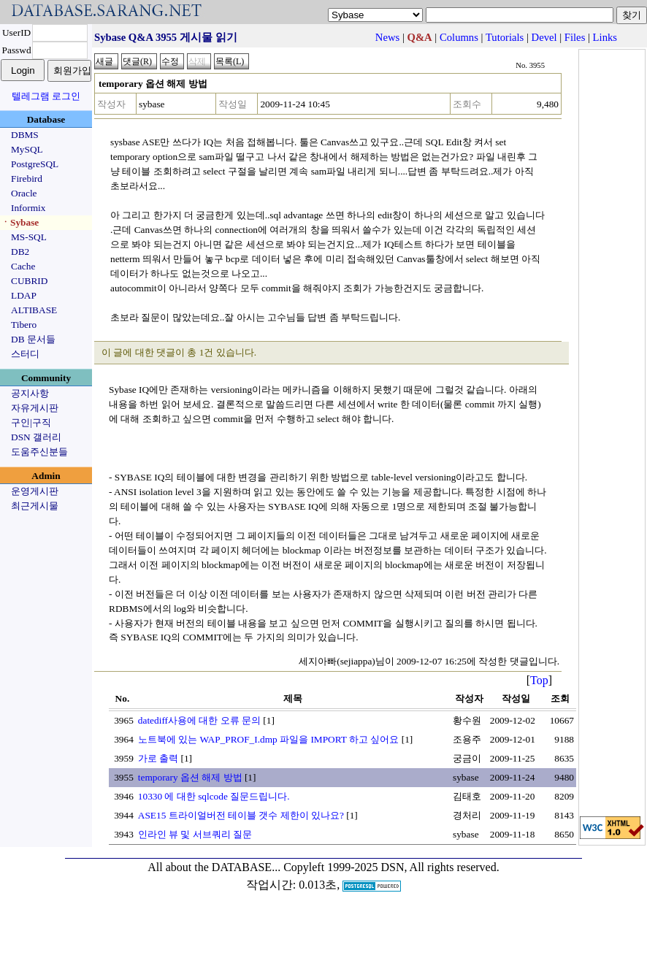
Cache (23, 266)
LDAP (24, 295)
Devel (544, 37)
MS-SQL (29, 236)
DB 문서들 (33, 339)
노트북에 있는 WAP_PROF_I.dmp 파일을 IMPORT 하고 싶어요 (268, 739)
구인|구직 (31, 422)
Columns (459, 37)
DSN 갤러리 (36, 437)
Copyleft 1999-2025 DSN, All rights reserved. (391, 867)
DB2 (20, 251)
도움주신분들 (39, 451)
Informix (28, 207)
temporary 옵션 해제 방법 (190, 777)
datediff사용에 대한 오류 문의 (199, 720)
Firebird (26, 178)
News (387, 37)
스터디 (25, 353)
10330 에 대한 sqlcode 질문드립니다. (214, 796)
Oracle (24, 193)
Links (605, 37)
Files (575, 37)
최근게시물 (34, 505)
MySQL (27, 149)
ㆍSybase (20, 222)
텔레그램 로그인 (46, 96)
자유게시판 (34, 407)
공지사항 (30, 393)
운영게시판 (34, 491)
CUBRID (29, 280)
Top (539, 680)
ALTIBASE (34, 309)
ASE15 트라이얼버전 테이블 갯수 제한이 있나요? (241, 815)
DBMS (25, 134)
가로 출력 (158, 758)
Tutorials (505, 37)
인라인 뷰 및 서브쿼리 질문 (195, 834)
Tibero (24, 324)
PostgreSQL (34, 163)
